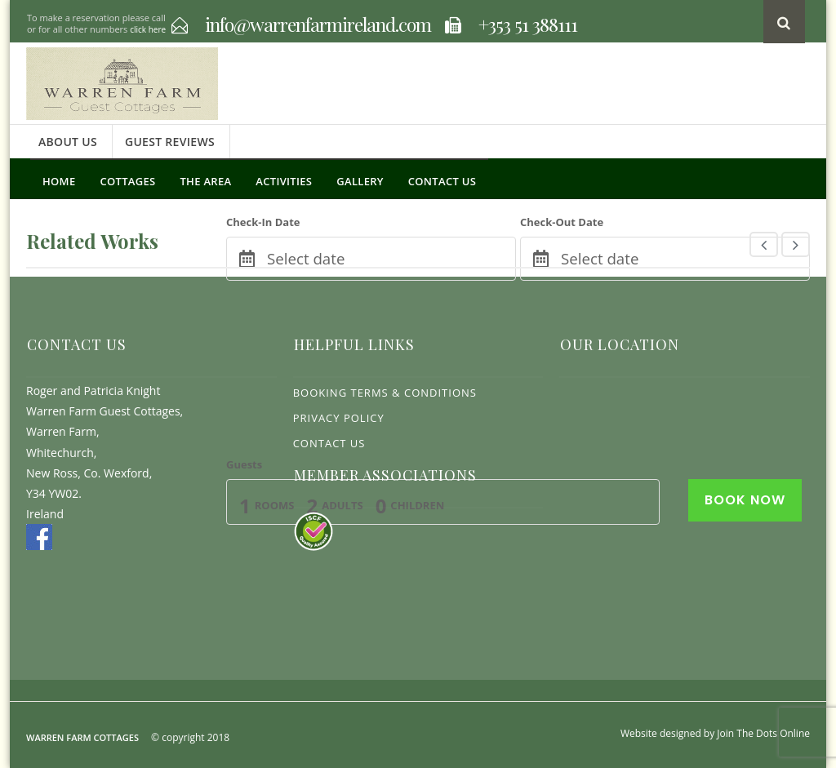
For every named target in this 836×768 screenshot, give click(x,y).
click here (148, 29)
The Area (205, 181)
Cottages (127, 181)
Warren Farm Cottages (82, 737)
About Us (67, 141)
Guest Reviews (170, 141)
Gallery (360, 181)
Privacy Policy (339, 418)
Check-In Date (263, 222)
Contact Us (442, 181)
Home (58, 181)
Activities (284, 181)
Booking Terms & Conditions (385, 392)
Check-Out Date (561, 222)
